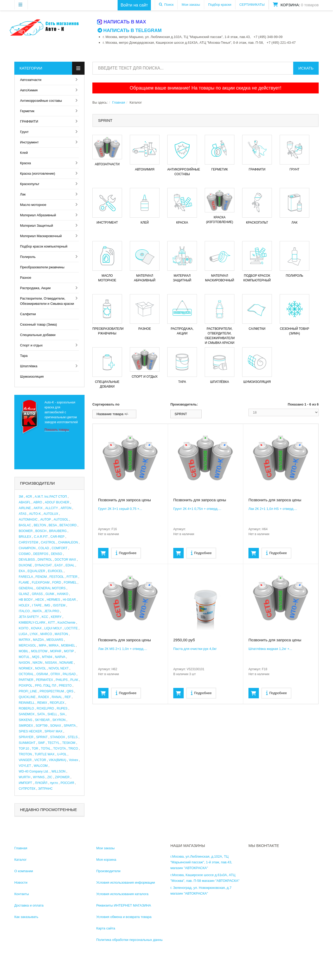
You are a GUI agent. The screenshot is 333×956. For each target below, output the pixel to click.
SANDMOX (27, 714)
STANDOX (57, 737)
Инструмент (29, 142)
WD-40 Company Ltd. (34, 771)
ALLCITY (51, 508)
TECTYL (54, 743)
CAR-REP (57, 537)
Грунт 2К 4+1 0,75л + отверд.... (197, 509)
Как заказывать (26, 917)
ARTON (66, 508)
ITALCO (24, 611)
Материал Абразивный (38, 215)
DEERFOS (40, 554)
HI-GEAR (69, 600)
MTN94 (47, 657)
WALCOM (41, 766)
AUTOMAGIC (28, 519)
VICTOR (40, 760)
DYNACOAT (43, 565)
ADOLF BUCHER (57, 502)
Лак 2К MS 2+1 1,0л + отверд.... (122, 649)
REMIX (42, 703)
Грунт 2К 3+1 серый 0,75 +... (120, 509)
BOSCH (41, 531)
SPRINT (42, 737)
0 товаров (310, 5)
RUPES (62, 708)
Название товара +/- (112, 414)
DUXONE (25, 565)
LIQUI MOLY (53, 628)
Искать (305, 68)
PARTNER (26, 680)
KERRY (56, 617)
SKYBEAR (42, 720)
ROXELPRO (45, 708)
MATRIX (24, 640)
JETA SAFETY (29, 617)
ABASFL (25, 502)
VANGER (25, 760)
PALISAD (69, 674)
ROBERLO (26, 708)
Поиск (169, 5)
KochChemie (66, 622)
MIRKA (53, 645)
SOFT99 (41, 725)
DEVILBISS (27, 559)
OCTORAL (26, 674)
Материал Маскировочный (41, 236)
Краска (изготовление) (37, 173)
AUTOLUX (50, 514)
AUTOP (45, 519)
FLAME (24, 582)
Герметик (27, 111)
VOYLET (25, 766)
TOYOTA (59, 748)
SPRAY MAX (53, 731)
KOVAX (36, 628)
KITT (51, 622)
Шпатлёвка (28, 366)
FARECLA (26, 577)
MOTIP (69, 651)
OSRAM (42, 674)
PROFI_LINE (28, 691)
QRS (70, 691)
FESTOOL (56, 577)
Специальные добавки (37, 335)
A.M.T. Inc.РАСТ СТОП (51, 496)
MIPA (42, 645)
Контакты (21, 894)
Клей (24, 153)
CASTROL (48, 542)
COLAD (43, 548)
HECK (39, 600)
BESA (53, 525)
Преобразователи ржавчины (42, 267)
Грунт (24, 132)
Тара (24, 356)
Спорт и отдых (31, 345)
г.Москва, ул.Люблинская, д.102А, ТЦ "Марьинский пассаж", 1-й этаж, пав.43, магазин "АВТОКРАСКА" (201, 862)
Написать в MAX (122, 21)
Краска (25, 163)
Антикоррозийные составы (41, 101)
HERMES (53, 600)
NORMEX (26, 668)
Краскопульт (29, 184)
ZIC (49, 777)
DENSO (56, 554)
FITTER (72, 577)
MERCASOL (27, 645)
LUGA (23, 634)
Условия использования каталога (122, 894)
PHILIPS (62, 680)
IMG (47, 605)
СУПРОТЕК (27, 788)
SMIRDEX (26, 725)
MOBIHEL (68, 645)
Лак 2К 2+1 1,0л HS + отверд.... (272, 509)
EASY (59, 565)
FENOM (41, 577)
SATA (41, 714)
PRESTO (65, 685)
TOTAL (45, 748)
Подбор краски (219, 5)
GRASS (37, 594)
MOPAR (55, 651)
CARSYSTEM (28, 542)
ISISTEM (59, 605)
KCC (45, 617)
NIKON (37, 662)
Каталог (20, 860)
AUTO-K (35, 514)
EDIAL (70, 565)
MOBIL (23, 651)
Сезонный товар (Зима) (38, 324)
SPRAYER (26, 737)
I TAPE (37, 605)
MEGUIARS (54, 640)
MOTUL (24, 657)
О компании (23, 871)
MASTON (61, 634)
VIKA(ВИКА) (57, 760)
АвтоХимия (29, 90)
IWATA (37, 611)
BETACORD (68, 525)
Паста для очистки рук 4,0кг (195, 649)
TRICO (73, 748)
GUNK (50, 594)
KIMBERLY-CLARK (32, 622)
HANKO (62, 594)
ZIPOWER (62, 777)
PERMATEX (44, 680)
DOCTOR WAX (65, 559)
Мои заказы (191, 5)
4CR (29, 496)
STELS (73, 737)
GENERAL (26, 588)
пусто (54, 783)
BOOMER (26, 531)
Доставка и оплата (28, 905)
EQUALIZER (36, 571)
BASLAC (25, 525)
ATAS (23, 514)
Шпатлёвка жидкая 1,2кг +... (270, 649)
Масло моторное (33, 205)
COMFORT (59, 548)
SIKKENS (25, 720)
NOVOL (40, 668)
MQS (35, 657)
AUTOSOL (61, 519)
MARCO (46, 634)
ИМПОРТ (25, 783)
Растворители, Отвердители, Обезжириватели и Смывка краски (47, 301)
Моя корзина (106, 860)
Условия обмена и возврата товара (123, 917)
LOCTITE (71, 628)
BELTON (40, 525)
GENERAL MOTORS (51, 588)
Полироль (28, 257)
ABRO (37, 502)
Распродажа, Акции (35, 288)
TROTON (25, 754)
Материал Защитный (36, 225)
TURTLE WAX (45, 754)
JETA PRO (51, 611)
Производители (108, 871)
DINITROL (44, 559)
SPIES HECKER (30, 731)
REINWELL (27, 703)
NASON (24, 662)
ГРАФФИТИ (29, 121)
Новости (20, 882)
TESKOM (68, 743)
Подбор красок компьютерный (43, 246)
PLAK (74, 680)
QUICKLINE (27, 697)
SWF (41, 743)
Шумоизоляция (32, 376)
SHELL (52, 714)
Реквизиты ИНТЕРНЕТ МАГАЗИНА (123, 905)
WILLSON (59, 771)
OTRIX (55, 674)
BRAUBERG (58, 531)
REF (68, 697)
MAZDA (38, 640)
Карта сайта (105, 928)
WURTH (24, 777)
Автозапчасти (30, 80)
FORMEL (70, 582)
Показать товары (56, 430)
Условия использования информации (125, 882)
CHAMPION (27, 548)
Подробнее (126, 552)
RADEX (43, 697)
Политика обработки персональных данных (130, 940)
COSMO (24, 554)
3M (21, 496)
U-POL (62, 754)
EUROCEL (55, 571)
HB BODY (26, 600)
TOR (35, 748)
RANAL (57, 697)
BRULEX (25, 537)
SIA (62, 714)
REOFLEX (57, 703)
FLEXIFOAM (40, 582)
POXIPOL (25, 685)
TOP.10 (24, 748)
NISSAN (51, 662)
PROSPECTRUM (52, 691)
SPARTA (69, 725)
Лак (22, 194)
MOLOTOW (39, 651)
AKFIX (38, 508)
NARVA (60, 657)
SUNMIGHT (27, 743)
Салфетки (28, 314)
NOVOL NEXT (59, 668)
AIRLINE (25, 508)
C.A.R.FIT (41, 537)
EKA (22, 571)
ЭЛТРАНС (45, 788)
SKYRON (59, 720)
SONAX (55, 725)
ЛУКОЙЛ (41, 783)
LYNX (33, 634)
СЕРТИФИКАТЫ (252, 5)
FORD (56, 582)
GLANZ (24, 594)
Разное (25, 278)
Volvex (73, 760)
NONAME (66, 662)
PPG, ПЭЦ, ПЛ (45, 685)
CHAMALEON (68, 542)
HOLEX (24, 605)
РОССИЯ (67, 783)
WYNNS (39, 777)
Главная (118, 102)
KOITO (23, 628)
